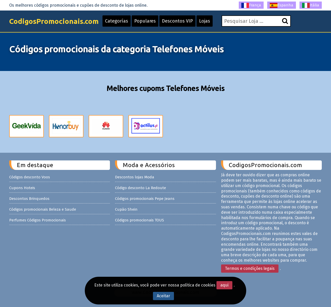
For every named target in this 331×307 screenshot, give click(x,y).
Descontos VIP (177, 21)
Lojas (204, 21)
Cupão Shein (126, 209)
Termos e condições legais (250, 268)
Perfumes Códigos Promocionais (37, 220)
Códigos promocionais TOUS (139, 220)
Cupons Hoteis (22, 188)
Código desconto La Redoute (140, 188)
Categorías (116, 21)
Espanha (281, 5)
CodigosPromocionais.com (54, 21)
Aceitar (163, 295)
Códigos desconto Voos (29, 177)
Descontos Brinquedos (29, 198)
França (251, 5)
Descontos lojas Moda (134, 177)
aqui (224, 285)
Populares (145, 21)
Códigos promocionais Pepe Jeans (144, 198)
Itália (310, 5)
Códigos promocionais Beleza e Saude (42, 209)
